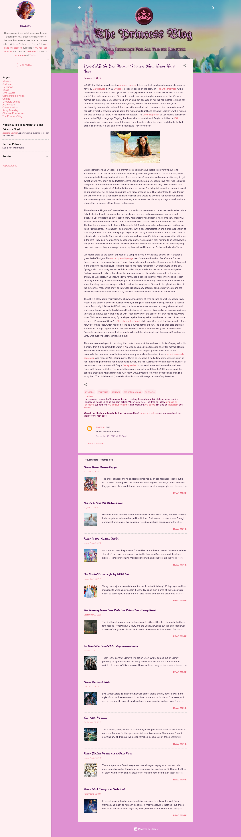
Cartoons (7, 84)
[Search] (213, 8)
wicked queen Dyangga (121, 258)
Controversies (10, 107)
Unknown (100, 427)
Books (5, 90)
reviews (116, 392)
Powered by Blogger (146, 829)
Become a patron (148, 413)
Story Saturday (10, 110)
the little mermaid (132, 392)
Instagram (173, 404)
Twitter (87, 407)
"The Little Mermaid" (166, 88)
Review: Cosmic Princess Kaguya (100, 467)
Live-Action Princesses (95, 717)
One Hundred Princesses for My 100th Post (106, 574)
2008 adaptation (151, 114)
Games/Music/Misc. (13, 95)
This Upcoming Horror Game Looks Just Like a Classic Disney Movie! (120, 610)
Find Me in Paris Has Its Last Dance (103, 502)
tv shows (150, 392)
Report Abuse (9, 165)
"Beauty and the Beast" (128, 321)
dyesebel (89, 392)
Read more (180, 493)
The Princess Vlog (12, 116)
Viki (176, 118)
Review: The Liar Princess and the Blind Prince (108, 753)
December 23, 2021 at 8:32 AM (111, 436)
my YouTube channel (118, 404)
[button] (185, 65)
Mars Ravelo (99, 88)
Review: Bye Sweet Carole (97, 681)
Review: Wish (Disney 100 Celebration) (104, 789)
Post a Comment (95, 443)
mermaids (103, 392)
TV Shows (7, 87)
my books (150, 404)
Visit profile (26, 65)
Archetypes (8, 104)
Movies (6, 81)
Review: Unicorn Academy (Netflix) (101, 538)
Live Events (8, 92)
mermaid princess (127, 85)
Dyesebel (118, 88)
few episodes (129, 365)
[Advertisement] (205, 105)
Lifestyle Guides (11, 101)
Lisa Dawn (25, 26)
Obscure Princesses (13, 113)
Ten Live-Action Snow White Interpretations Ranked (111, 646)
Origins (6, 98)
